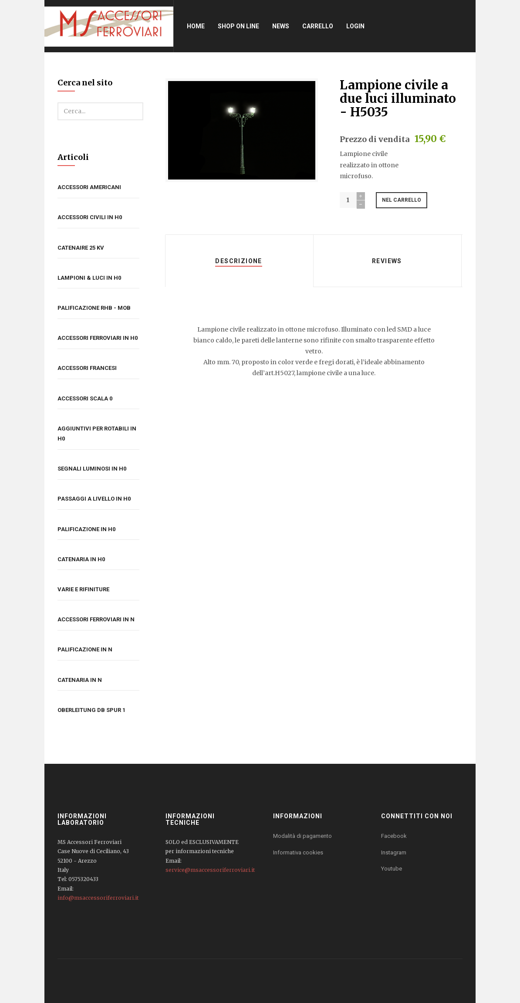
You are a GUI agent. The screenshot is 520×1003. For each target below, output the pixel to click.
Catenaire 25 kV (80, 247)
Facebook (394, 836)
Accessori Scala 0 (84, 398)
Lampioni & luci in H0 (89, 277)
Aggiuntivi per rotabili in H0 (96, 433)
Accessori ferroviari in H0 (97, 338)
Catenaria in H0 (81, 559)
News (282, 26)
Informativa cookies (298, 852)
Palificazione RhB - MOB (94, 308)
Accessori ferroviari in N (96, 619)
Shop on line (239, 26)
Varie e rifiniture (83, 589)
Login (357, 26)
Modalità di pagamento (302, 836)
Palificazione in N (84, 649)
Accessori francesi (87, 368)
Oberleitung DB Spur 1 (91, 710)
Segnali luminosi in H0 (91, 468)
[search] (100, 111)
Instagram (393, 852)
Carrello (319, 26)
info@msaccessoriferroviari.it (97, 898)
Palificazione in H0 (86, 529)
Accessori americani (89, 187)
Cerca (57, 102)
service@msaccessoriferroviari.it (210, 870)
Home (197, 26)
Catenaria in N (79, 680)
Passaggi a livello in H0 (94, 498)
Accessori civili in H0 (89, 217)
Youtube (391, 868)
